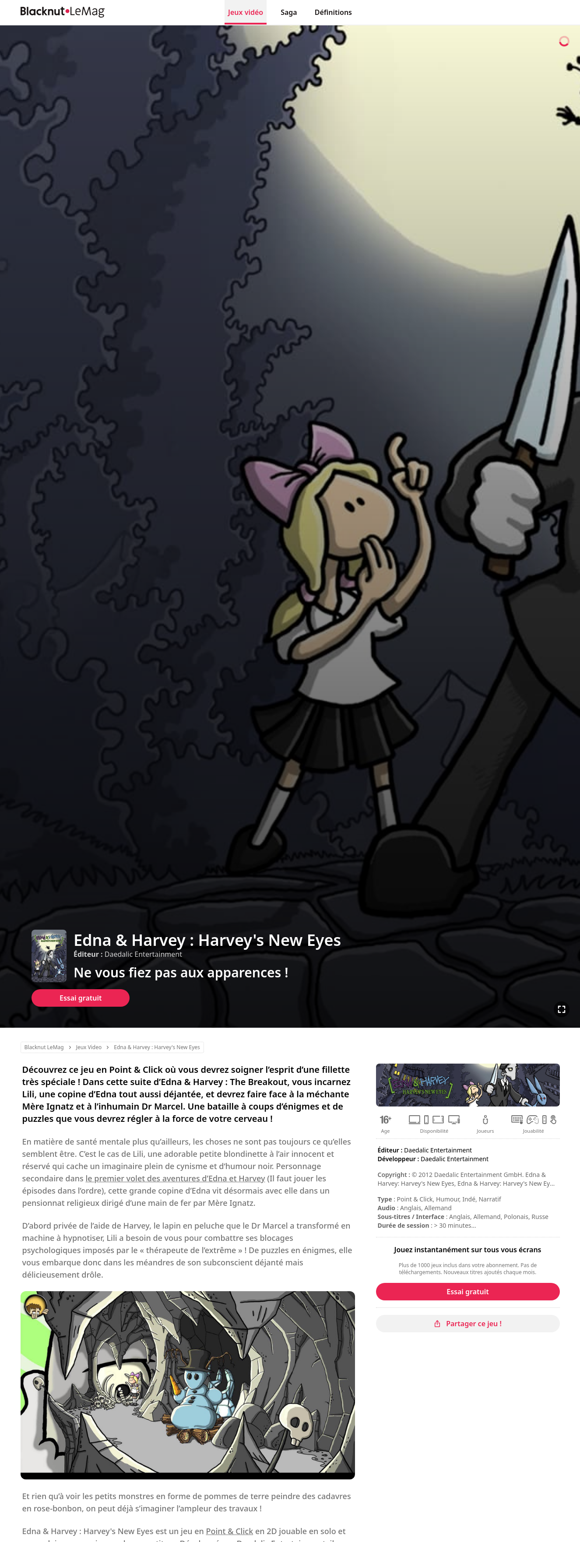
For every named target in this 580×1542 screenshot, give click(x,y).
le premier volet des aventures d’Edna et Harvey (175, 1178)
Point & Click (229, 1531)
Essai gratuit (81, 998)
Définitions (333, 12)
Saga (289, 12)
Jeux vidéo (245, 12)
